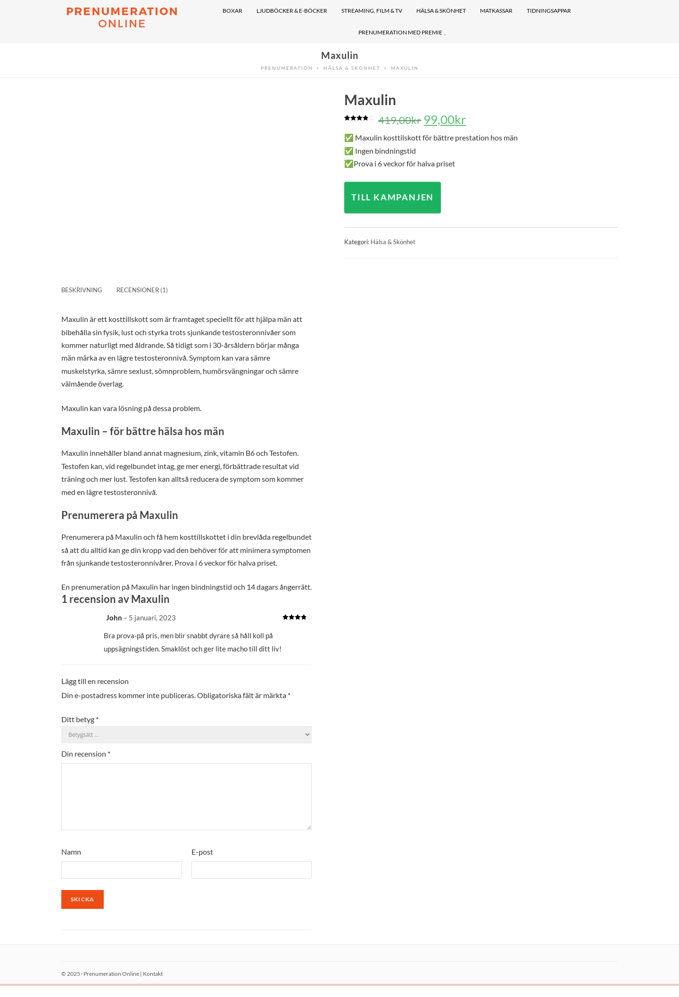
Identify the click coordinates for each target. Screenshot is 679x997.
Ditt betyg (80, 719)
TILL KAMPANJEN (392, 197)
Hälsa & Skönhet (393, 242)
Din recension (85, 753)
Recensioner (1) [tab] (142, 290)
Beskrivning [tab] (81, 290)
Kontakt (153, 985)
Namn (71, 862)
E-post (202, 862)
